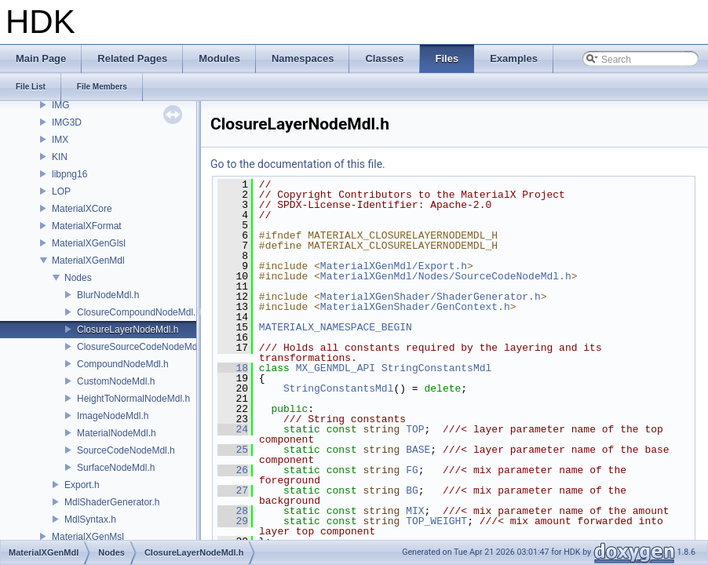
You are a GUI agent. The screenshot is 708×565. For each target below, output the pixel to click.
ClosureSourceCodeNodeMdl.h (142, 346)
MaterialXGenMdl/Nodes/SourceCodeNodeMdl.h (445, 276)
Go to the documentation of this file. (297, 164)
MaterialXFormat (87, 226)
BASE (418, 450)
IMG (61, 105)
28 (232, 511)
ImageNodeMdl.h (112, 415)
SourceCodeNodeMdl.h (126, 450)
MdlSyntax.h (90, 519)
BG (412, 490)
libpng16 (69, 174)
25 (232, 450)
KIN (60, 156)
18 (232, 368)
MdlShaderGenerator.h (111, 502)
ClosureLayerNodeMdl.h (127, 329)
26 (232, 470)
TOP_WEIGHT (436, 521)
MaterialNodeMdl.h (116, 433)
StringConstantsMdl (436, 368)
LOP (61, 191)
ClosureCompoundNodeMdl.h (139, 312)
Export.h (82, 484)
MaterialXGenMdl (88, 260)
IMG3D (67, 122)
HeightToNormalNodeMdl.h (133, 398)
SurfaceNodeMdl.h (116, 467)
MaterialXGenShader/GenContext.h (415, 307)
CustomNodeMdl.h (116, 381)
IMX (60, 139)
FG (412, 470)
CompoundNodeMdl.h (123, 364)
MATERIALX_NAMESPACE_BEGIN (335, 327)
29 (232, 521)
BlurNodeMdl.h (108, 295)
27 (232, 490)
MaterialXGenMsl (88, 536)
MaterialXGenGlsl (89, 243)
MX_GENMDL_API (335, 368)
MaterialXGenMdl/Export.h (393, 266)
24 (232, 429)
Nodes (78, 277)
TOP (415, 429)
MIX (415, 511)
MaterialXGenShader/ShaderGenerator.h (430, 297)
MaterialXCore (82, 208)
